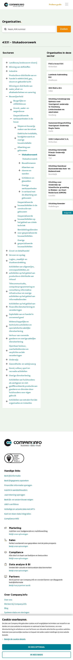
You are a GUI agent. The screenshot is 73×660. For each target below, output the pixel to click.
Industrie (13, 71)
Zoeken (64, 28)
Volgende (67, 213)
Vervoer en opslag (17, 255)
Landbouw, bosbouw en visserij (23, 62)
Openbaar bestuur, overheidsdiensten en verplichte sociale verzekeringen (18, 351)
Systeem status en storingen (16, 612)
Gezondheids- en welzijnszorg (22, 363)
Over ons (8, 599)
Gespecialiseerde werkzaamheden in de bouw (23, 118)
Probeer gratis (55, 4)
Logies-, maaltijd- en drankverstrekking (18, 261)
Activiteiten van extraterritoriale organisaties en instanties (23, 401)
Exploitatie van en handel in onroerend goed (21, 316)
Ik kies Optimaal (36, 647)
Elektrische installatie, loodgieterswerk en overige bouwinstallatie (27, 138)
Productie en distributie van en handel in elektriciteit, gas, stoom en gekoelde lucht (22, 78)
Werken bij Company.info (15, 604)
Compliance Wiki (11, 518)
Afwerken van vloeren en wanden (28, 170)
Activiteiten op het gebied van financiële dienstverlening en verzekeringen (22, 306)
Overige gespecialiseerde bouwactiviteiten (25, 243)
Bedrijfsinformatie (12, 475)
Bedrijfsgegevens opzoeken (16, 480)
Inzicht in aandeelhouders (15, 490)
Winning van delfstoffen (19, 67)
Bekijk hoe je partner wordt (19, 585)
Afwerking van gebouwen (24, 149)
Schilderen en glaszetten (28, 179)
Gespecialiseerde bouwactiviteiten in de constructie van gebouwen (27, 207)
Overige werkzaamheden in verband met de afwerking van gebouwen (29, 191)
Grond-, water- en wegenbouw (21, 110)
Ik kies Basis (36, 654)
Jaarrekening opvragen (14, 494)
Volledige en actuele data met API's (19, 509)
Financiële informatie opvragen (18, 485)
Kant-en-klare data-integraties (17, 513)
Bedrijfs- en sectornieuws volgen (18, 499)
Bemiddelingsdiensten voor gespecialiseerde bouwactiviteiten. (28, 232)
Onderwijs (13, 359)
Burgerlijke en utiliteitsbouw (19, 102)
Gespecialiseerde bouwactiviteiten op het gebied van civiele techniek (27, 221)
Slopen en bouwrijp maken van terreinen (27, 128)
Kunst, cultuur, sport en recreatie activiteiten (19, 370)
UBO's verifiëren (11, 504)
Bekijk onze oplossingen (18, 534)
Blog (6, 608)
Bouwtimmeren (29, 163)
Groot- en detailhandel (19, 250)
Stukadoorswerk (29, 154)
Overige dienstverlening (19, 375)
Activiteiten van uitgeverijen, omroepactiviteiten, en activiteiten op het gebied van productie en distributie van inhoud (22, 273)
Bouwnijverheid (16, 96)
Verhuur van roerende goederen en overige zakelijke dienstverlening (22, 338)
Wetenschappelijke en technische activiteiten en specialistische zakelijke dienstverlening (20, 326)
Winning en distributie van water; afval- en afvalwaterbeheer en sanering (22, 89)
